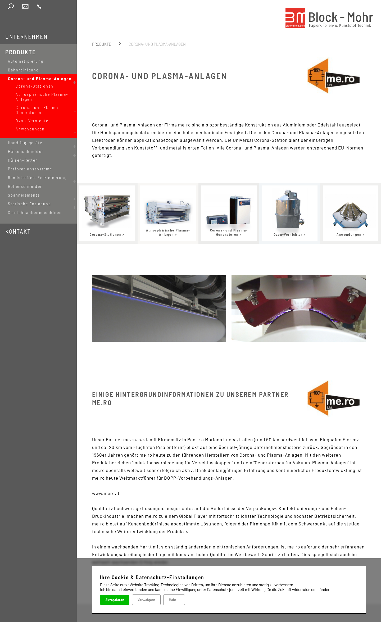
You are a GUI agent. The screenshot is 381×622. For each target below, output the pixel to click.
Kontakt (18, 223)
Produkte (20, 52)
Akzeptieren (114, 599)
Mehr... (174, 599)
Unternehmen (26, 36)
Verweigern (146, 599)
